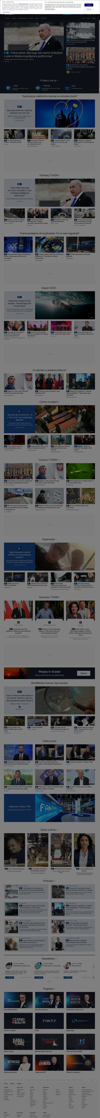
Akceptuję (89, 4)
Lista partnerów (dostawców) (50, 9)
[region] (50, 7)
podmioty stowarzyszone (23, 3)
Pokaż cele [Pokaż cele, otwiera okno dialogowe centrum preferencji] (89, 9)
